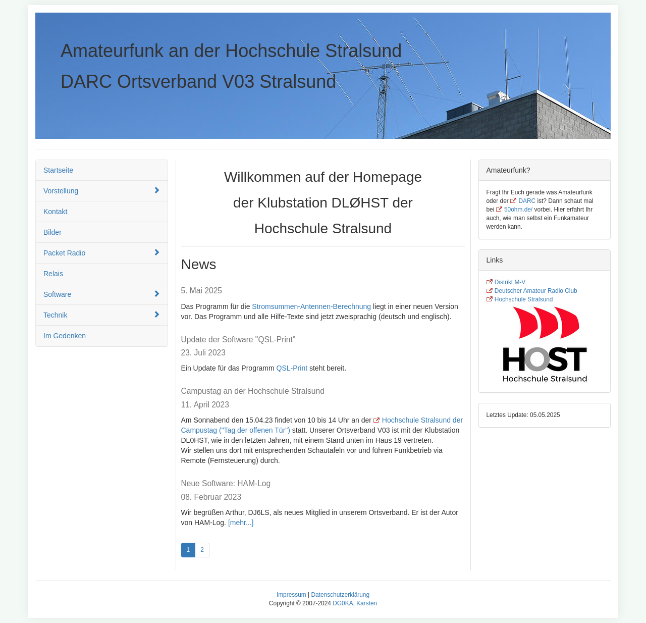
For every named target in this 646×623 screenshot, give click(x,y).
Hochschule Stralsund (524, 299)
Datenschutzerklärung (340, 594)
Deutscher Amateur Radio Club (536, 290)
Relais (53, 274)
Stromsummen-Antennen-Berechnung (311, 306)
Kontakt (55, 211)
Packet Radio (101, 252)
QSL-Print (292, 368)
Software (101, 294)
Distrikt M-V (510, 282)
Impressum (291, 594)
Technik (101, 314)
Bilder (52, 232)
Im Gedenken (64, 336)
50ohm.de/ (518, 209)
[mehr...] (241, 522)
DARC (526, 200)
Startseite (58, 170)
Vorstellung (101, 190)
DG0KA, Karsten (355, 603)
